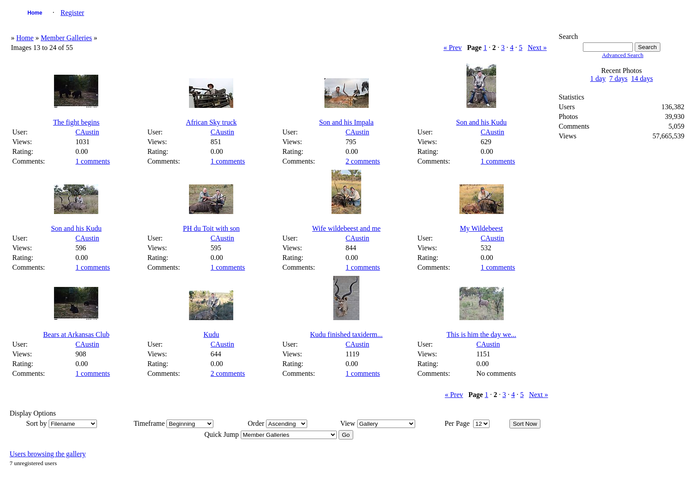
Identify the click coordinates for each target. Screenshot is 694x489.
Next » (537, 47)
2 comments (363, 161)
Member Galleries (66, 38)
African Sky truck (211, 122)
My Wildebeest (481, 228)
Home (34, 13)
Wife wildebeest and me (346, 228)
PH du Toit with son (211, 228)
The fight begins (76, 122)
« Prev (452, 47)
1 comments (93, 161)
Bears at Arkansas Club (76, 334)
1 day (597, 78)
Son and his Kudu (481, 122)
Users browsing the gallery (48, 454)
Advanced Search (623, 55)
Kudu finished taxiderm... (346, 334)
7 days (618, 78)
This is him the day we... (481, 334)
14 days (642, 78)
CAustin (87, 132)
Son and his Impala (346, 122)
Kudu (212, 334)
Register (72, 12)
